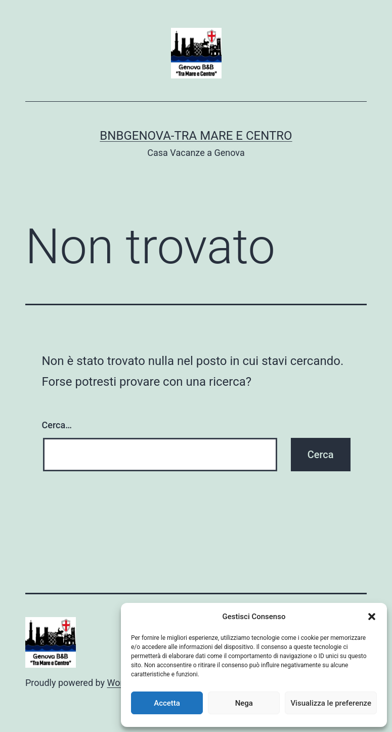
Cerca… (57, 425)
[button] (372, 617)
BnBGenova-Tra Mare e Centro (196, 136)
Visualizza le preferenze (330, 703)
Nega (244, 703)
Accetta (167, 703)
